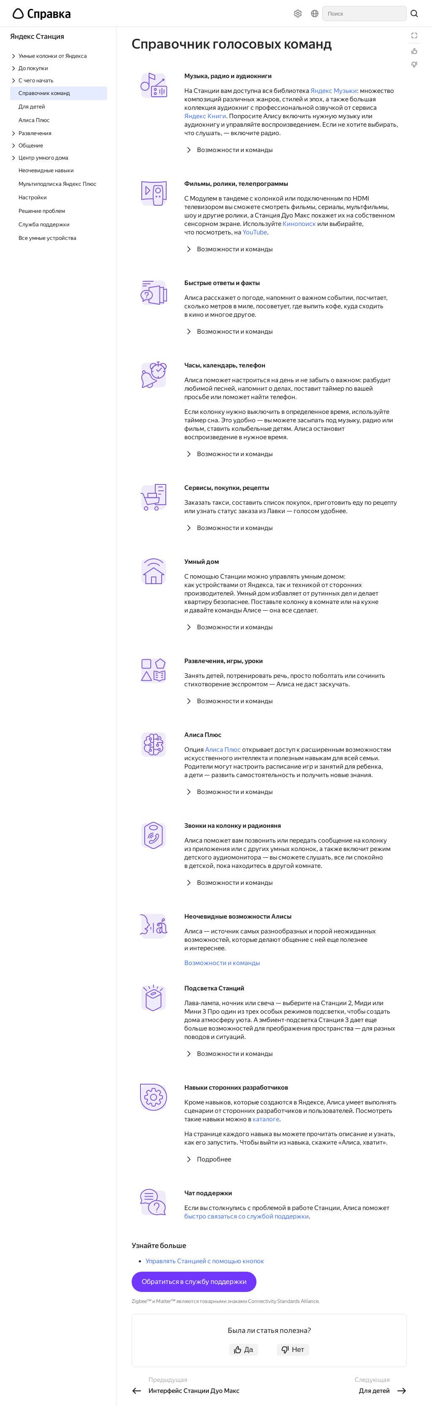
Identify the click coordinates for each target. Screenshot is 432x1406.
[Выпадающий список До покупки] (58, 68)
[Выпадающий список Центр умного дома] (58, 158)
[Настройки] (297, 13)
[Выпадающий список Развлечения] (58, 133)
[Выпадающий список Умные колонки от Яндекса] (58, 56)
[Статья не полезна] (414, 65)
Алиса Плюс (223, 749)
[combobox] (364, 13)
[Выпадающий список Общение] (58, 145)
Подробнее (214, 1159)
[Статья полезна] (414, 51)
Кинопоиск (299, 224)
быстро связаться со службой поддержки (246, 1216)
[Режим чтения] (414, 35)
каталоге (266, 1119)
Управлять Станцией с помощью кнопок (205, 1261)
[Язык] (314, 13)
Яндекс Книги (205, 116)
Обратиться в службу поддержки (194, 1282)
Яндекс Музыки (333, 91)
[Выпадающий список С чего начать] (58, 80)
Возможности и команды (235, 150)
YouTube (255, 232)
